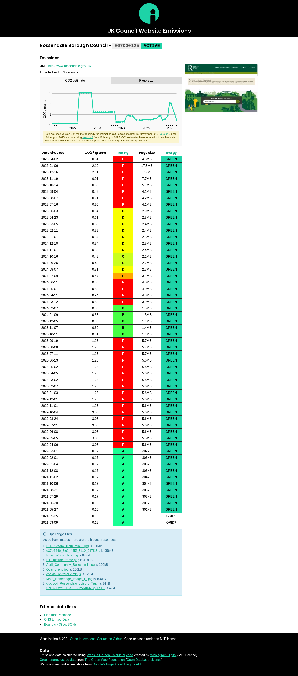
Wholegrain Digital (163, 654)
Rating (123, 152)
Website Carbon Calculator (106, 654)
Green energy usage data (58, 659)
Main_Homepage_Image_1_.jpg (69, 578)
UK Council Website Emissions (149, 31)
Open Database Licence (144, 659)
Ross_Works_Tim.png (62, 555)
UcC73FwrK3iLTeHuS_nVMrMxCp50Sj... (75, 587)
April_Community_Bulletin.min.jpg (70, 564)
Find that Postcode (57, 614)
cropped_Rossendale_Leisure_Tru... (72, 583)
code (129, 654)
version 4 (87, 136)
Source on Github (110, 638)
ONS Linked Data (56, 619)
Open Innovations (82, 638)
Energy (171, 152)
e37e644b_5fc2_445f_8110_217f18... (73, 550)
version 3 (165, 133)
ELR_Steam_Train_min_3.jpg (67, 545)
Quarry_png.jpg (57, 569)
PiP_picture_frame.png (62, 559)
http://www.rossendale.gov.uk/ (69, 65)
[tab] (75, 80)
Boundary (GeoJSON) (60, 624)
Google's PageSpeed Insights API (117, 664)
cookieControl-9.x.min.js (63, 573)
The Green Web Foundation (105, 659)
